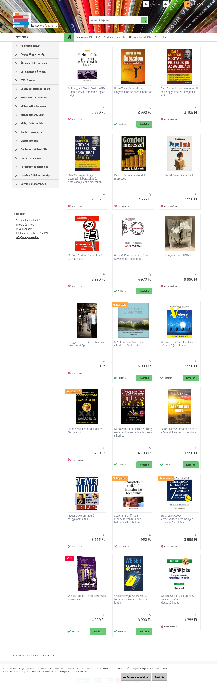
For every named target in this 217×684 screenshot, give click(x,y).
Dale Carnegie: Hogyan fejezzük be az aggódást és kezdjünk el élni (179, 92)
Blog (164, 37)
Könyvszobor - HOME (178, 255)
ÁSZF (98, 37)
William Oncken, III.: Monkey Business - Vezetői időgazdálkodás (177, 599)
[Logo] (35, 20)
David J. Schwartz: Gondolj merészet (130, 176)
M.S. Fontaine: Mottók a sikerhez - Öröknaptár (128, 343)
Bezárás (158, 677)
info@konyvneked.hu (27, 237)
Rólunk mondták (84, 37)
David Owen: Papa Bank (179, 175)
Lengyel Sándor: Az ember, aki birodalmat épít (86, 343)
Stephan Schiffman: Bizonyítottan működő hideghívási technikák (127, 519)
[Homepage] (70, 37)
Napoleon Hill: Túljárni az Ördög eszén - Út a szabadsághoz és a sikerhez (133, 432)
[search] (144, 20)
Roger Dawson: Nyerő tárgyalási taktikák (81, 517)
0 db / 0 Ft (197, 4)
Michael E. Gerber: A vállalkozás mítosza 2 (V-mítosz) (180, 343)
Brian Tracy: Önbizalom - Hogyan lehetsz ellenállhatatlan (133, 90)
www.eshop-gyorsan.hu (40, 655)
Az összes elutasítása (131, 677)
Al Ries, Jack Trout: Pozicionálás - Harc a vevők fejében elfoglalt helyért (87, 92)
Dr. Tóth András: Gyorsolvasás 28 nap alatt (86, 257)
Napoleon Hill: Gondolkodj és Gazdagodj (85, 430)
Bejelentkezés (150, 4)
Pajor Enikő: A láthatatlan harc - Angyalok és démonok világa (179, 430)
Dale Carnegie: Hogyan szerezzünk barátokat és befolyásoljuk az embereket (84, 178)
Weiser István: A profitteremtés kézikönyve (87, 597)
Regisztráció (172, 4)
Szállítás (108, 37)
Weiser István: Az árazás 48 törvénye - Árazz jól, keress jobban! (130, 599)
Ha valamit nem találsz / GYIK (144, 37)
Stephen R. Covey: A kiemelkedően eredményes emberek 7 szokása (177, 519)
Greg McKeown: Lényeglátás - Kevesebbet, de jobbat (132, 257)
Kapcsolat (121, 37)
